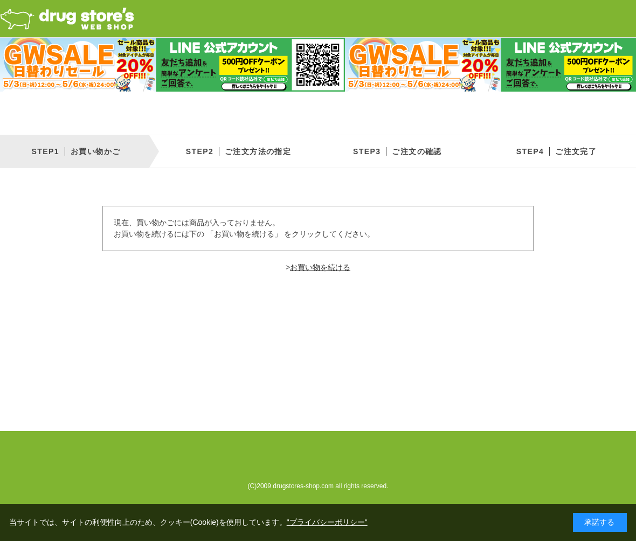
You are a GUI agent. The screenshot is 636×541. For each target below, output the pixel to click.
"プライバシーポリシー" (327, 522)
